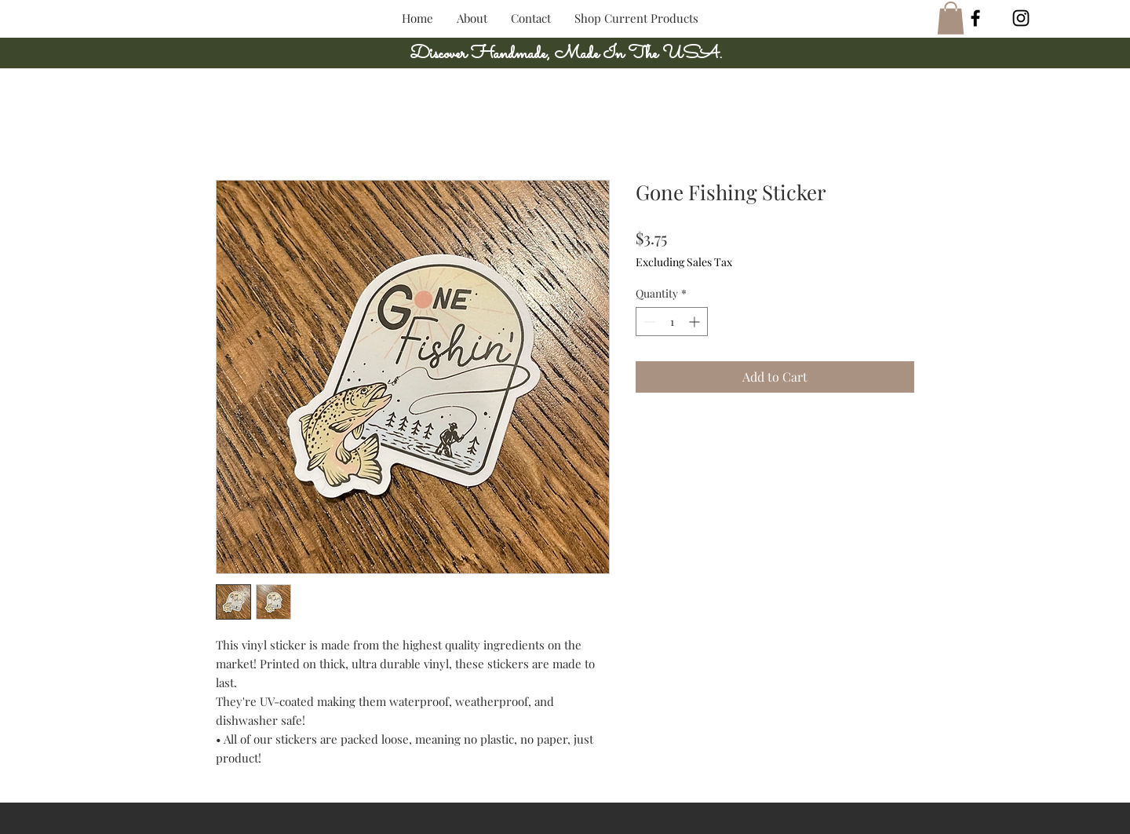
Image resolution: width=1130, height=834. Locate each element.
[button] (950, 18)
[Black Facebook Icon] (975, 18)
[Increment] (695, 321)
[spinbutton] (672, 321)
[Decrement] (648, 321)
